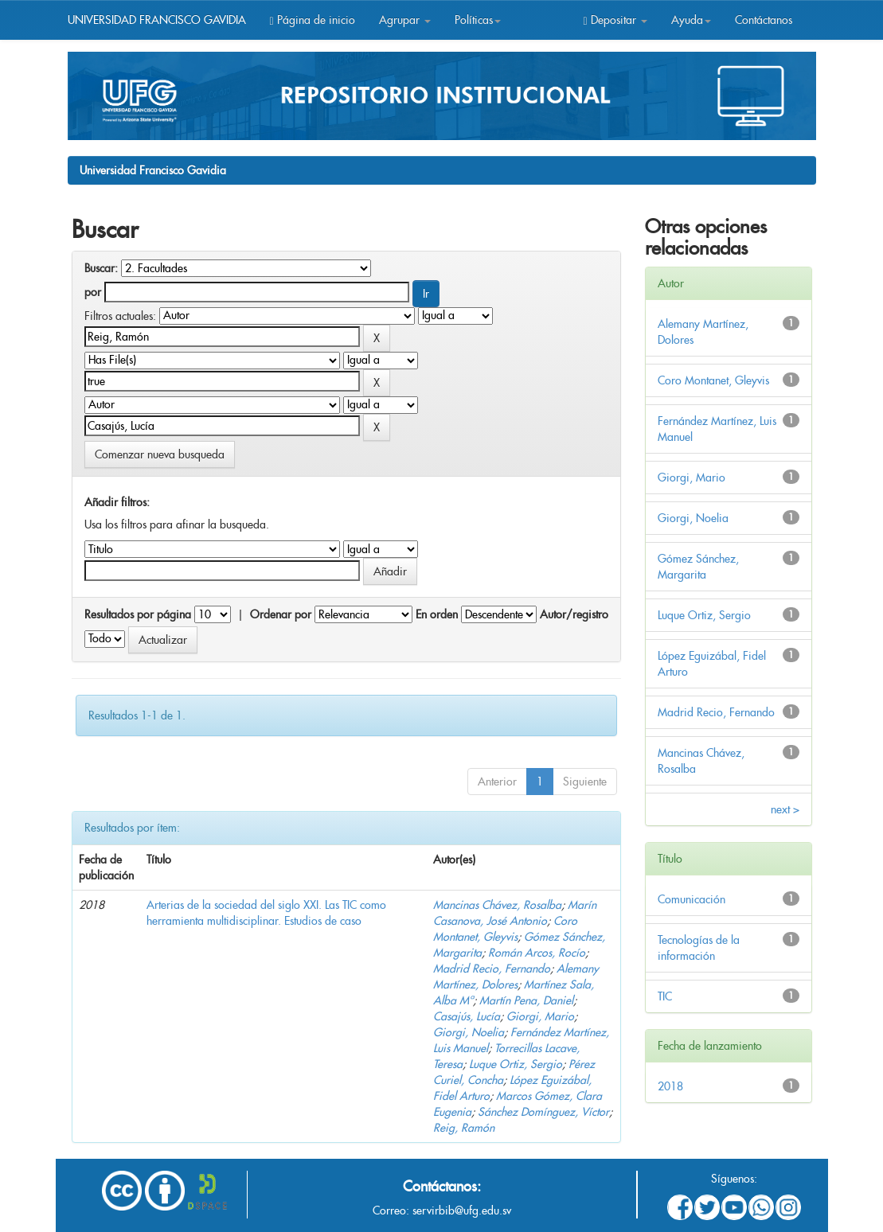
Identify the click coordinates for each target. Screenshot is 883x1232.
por (92, 292)
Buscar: (101, 268)
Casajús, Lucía (466, 1016)
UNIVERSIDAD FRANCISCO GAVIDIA (157, 20)
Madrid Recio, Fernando (491, 968)
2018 (670, 1086)
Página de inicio (312, 20)
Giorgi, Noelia (468, 1032)
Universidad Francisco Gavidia (153, 170)
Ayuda (691, 20)
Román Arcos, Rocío (536, 952)
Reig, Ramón (463, 1128)
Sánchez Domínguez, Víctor (543, 1112)
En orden (437, 614)
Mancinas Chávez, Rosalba (497, 905)
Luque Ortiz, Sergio (515, 1064)
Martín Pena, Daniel (526, 1000)
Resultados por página (137, 614)
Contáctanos (763, 20)
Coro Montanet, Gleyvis (713, 380)
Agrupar (405, 20)
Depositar (615, 20)
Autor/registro (574, 614)
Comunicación (691, 899)
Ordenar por (280, 614)
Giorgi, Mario (540, 1016)
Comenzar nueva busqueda (160, 454)
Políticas (478, 20)
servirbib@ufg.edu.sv (461, 1210)
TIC (665, 996)
